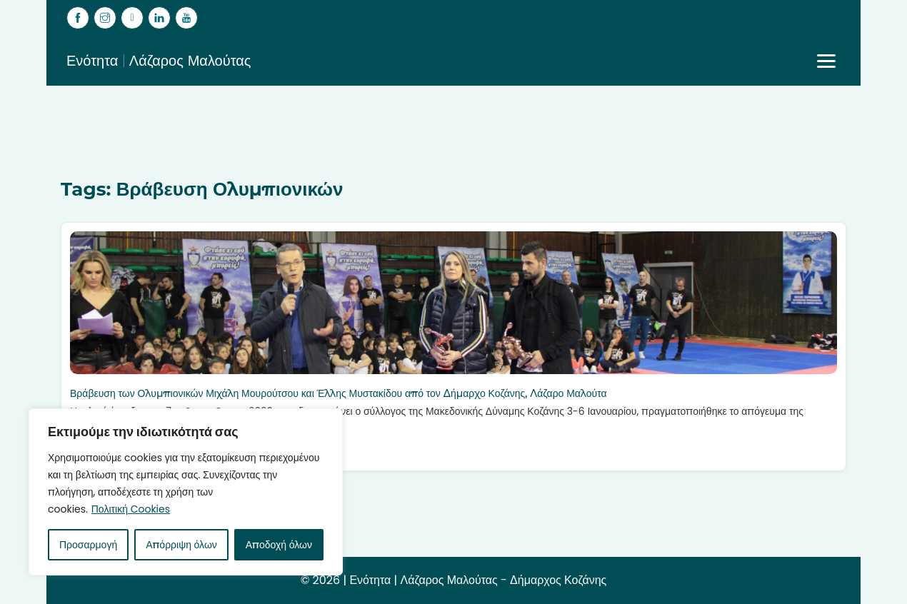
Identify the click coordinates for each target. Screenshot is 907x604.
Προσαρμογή (88, 545)
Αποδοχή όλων (279, 545)
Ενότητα (370, 580)
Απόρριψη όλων (181, 545)
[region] (186, 491)
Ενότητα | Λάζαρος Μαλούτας (158, 61)
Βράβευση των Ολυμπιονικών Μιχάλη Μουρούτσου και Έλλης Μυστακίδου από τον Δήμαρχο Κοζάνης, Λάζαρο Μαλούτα (338, 393)
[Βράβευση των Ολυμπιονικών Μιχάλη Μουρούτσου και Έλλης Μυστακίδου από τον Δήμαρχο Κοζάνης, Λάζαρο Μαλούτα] (453, 302)
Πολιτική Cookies (130, 509)
